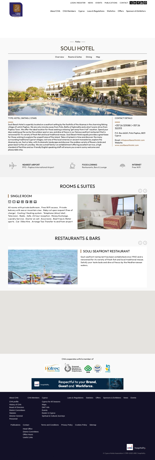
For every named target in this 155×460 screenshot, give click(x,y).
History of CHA (15, 405)
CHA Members (33, 398)
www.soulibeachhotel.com (127, 145)
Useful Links (28, 437)
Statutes (12, 413)
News (126, 398)
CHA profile (14, 402)
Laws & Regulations (75, 398)
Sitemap (92, 425)
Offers (98, 398)
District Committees (17, 410)
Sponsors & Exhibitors (112, 398)
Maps (44, 405)
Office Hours (28, 434)
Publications (15, 425)
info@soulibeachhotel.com (133, 140)
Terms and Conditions (50, 425)
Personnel (13, 419)
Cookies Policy (81, 425)
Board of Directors (16, 407)
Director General (16, 416)
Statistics (89, 398)
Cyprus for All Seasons (51, 402)
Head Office (27, 429)
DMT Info (45, 407)
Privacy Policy (67, 425)
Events (44, 410)
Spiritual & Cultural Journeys (53, 416)
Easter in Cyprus (48, 413)
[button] (77, 317)
